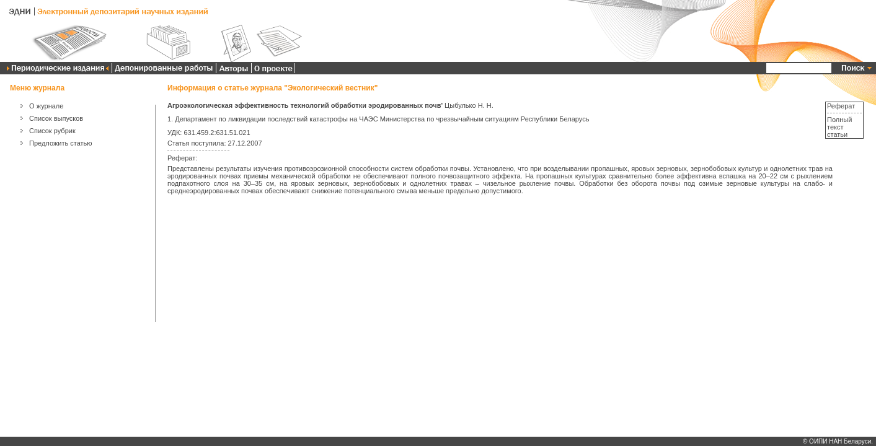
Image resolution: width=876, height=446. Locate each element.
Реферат (841, 106)
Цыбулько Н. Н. (469, 105)
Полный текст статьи (839, 127)
